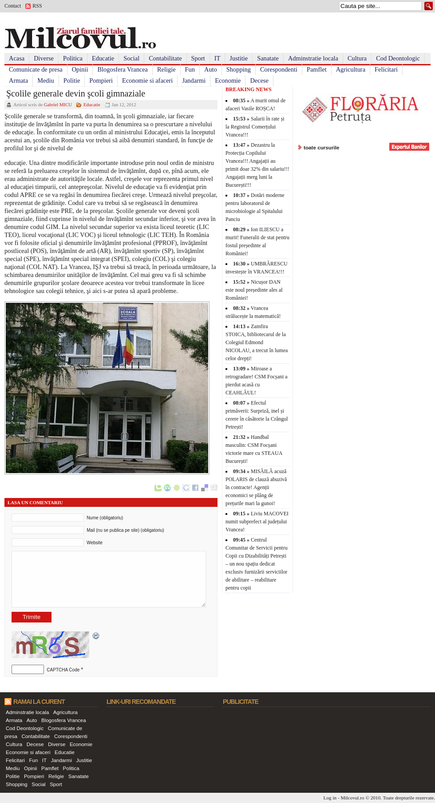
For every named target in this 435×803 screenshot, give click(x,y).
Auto (210, 69)
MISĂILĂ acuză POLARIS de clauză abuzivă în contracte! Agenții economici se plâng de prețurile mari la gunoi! (256, 487)
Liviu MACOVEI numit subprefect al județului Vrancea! (257, 521)
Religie (166, 69)
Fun (190, 69)
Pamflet (317, 69)
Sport (198, 58)
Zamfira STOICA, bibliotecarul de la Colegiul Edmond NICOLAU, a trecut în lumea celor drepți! (256, 342)
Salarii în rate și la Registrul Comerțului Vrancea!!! (255, 127)
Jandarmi (194, 80)
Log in (330, 797)
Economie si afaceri (147, 80)
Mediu (45, 80)
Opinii (80, 69)
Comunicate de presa (36, 69)
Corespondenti (278, 69)
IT (217, 58)
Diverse (44, 58)
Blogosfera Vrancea (122, 69)
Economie (228, 80)
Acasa (16, 58)
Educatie (103, 58)
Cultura (357, 58)
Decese (259, 80)
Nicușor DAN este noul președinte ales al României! (254, 290)
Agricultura (350, 69)
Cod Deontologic (398, 58)
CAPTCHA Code (63, 669)
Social (131, 58)
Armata (18, 80)
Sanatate (268, 58)
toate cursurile (322, 147)
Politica (73, 58)
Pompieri (101, 80)
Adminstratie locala (313, 58)
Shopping (238, 69)
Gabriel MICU (58, 104)
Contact (12, 6)
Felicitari (386, 69)
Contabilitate (165, 58)
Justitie (238, 58)
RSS (37, 6)
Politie (71, 80)
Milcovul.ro (352, 797)
